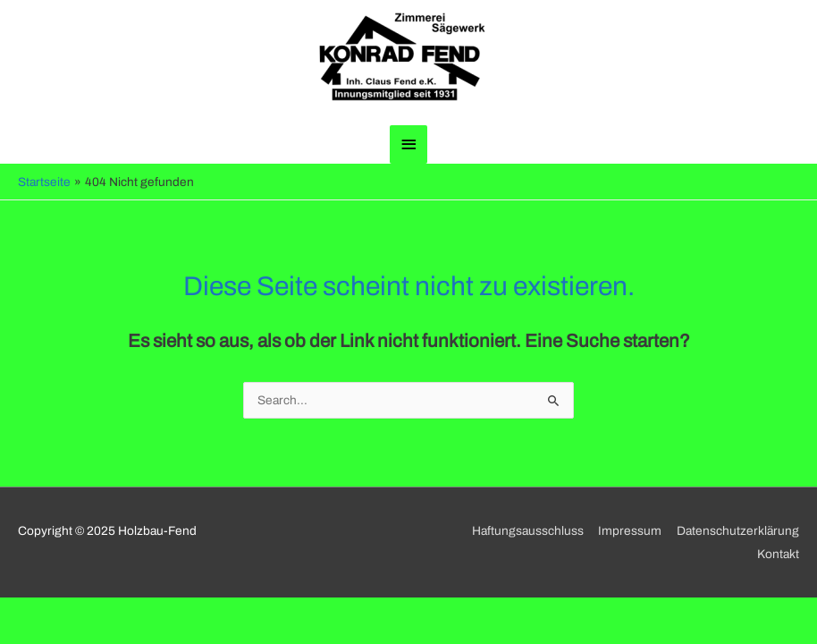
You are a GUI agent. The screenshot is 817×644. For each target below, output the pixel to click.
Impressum (629, 531)
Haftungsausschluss (528, 531)
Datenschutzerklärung (738, 531)
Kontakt (778, 554)
